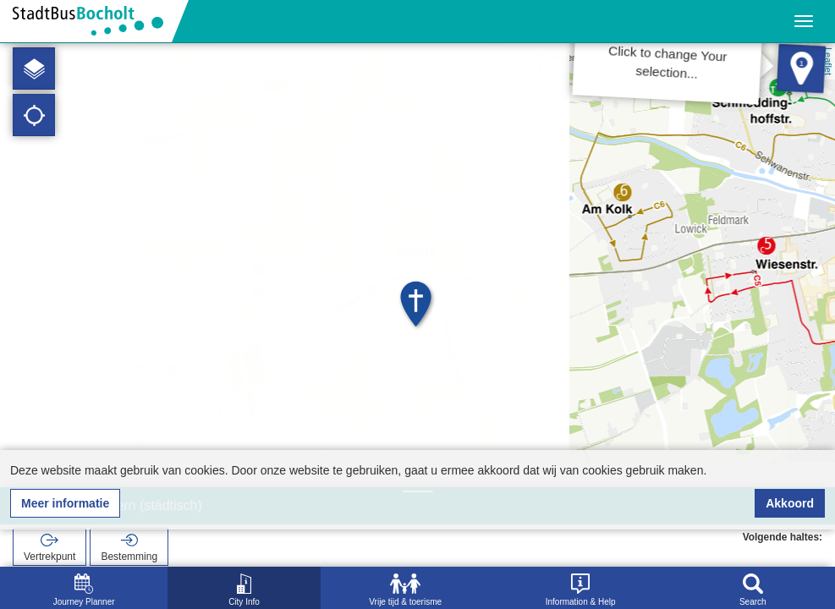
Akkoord (790, 503)
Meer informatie (65, 503)
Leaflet (828, 61)
